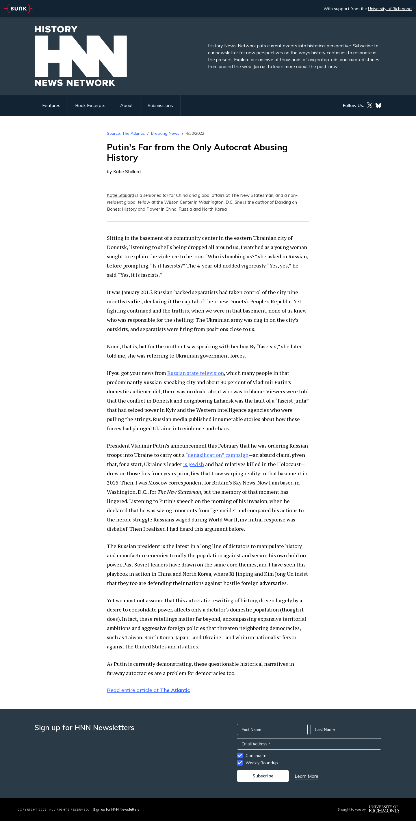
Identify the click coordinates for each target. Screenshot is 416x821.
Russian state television (195, 372)
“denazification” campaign (216, 454)
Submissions (160, 105)
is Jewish (193, 464)
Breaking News (165, 133)
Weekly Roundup (262, 762)
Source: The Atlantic (126, 133)
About (126, 105)
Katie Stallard (120, 195)
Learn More (306, 776)
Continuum (256, 755)
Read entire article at (148, 690)
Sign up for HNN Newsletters (116, 809)
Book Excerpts (90, 105)
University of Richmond (390, 8)
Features (51, 105)
